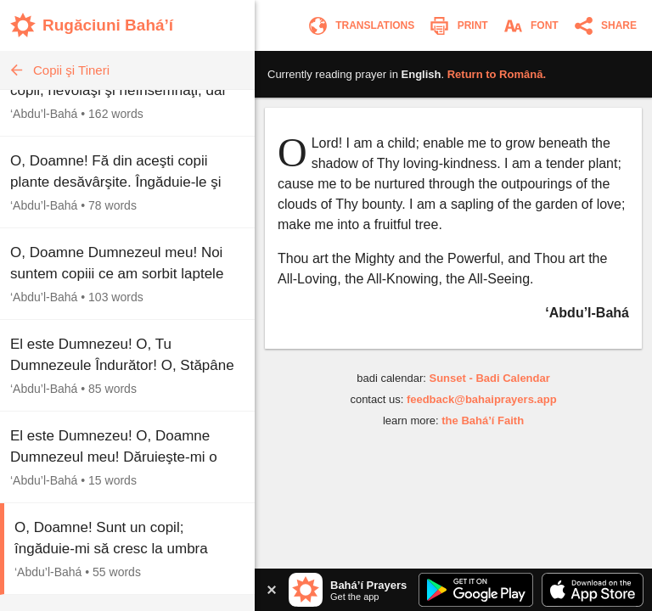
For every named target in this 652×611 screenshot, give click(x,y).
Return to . (496, 74)
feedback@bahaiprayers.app (482, 399)
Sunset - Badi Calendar (489, 378)
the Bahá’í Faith (482, 420)
